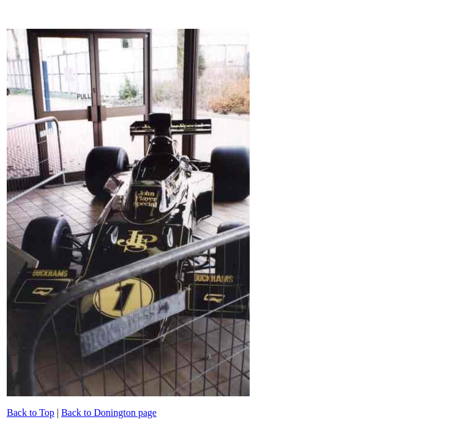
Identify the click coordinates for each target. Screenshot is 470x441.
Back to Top (30, 412)
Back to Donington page (109, 412)
